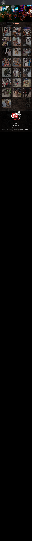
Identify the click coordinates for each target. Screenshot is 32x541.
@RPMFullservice (16, 125)
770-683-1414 (16, 123)
